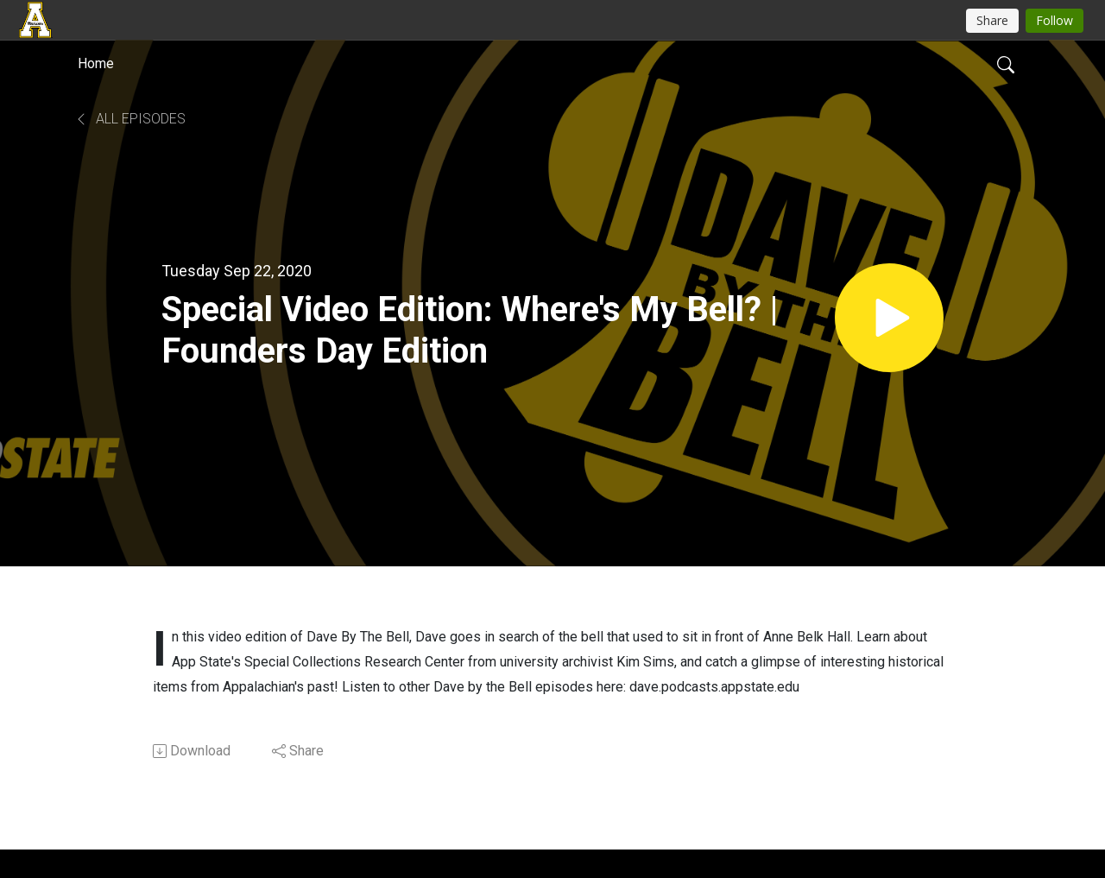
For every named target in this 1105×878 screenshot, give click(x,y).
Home (96, 63)
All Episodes (130, 119)
